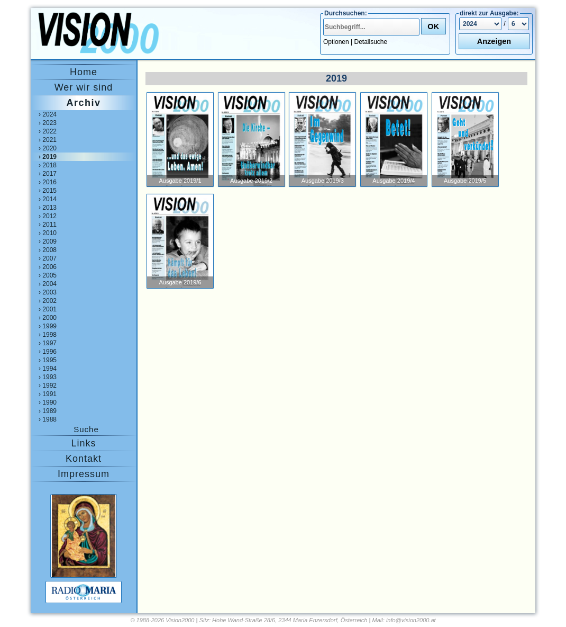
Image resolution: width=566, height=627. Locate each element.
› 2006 (48, 267)
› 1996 (48, 351)
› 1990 (48, 402)
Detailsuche (371, 42)
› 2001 (48, 309)
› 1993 (48, 377)
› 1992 (48, 385)
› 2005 (48, 275)
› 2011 (48, 224)
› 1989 (48, 411)
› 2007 (48, 258)
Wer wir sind (83, 87)
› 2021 (48, 140)
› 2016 (48, 182)
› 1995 (48, 360)
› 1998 (48, 334)
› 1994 (48, 368)
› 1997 (48, 343)
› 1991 (48, 394)
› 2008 (48, 250)
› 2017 (48, 173)
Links (83, 443)
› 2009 (48, 241)
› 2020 (48, 148)
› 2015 (48, 190)
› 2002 (48, 300)
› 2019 (48, 156)
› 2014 (48, 199)
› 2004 (48, 284)
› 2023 (48, 123)
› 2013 (48, 207)
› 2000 (48, 317)
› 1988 (48, 419)
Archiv (83, 102)
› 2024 (48, 114)
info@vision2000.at (411, 620)
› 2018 (48, 165)
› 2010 (48, 233)
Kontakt (84, 458)
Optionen (336, 42)
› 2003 (48, 292)
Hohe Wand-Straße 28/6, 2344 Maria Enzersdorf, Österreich (289, 620)
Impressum (83, 474)
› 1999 (48, 326)
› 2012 (48, 216)
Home (83, 72)
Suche (86, 429)
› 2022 (48, 131)
